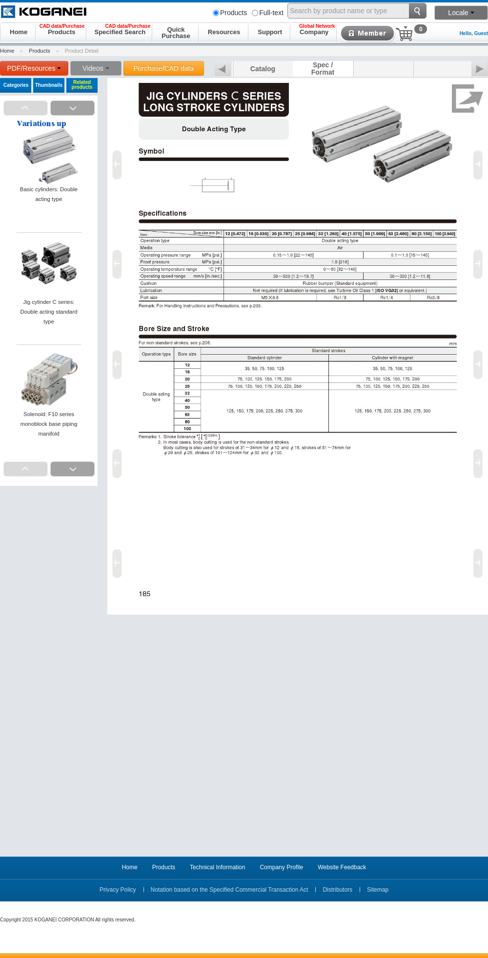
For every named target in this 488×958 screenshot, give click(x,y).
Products (230, 13)
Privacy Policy (118, 889)
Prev (223, 69)
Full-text (268, 13)
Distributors (337, 889)
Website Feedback (342, 867)
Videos (95, 68)
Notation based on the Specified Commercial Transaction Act (229, 889)
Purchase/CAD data (163, 68)
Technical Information (217, 867)
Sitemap (377, 889)
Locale (461, 13)
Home (7, 51)
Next (479, 69)
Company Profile (281, 867)
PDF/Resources (34, 68)
